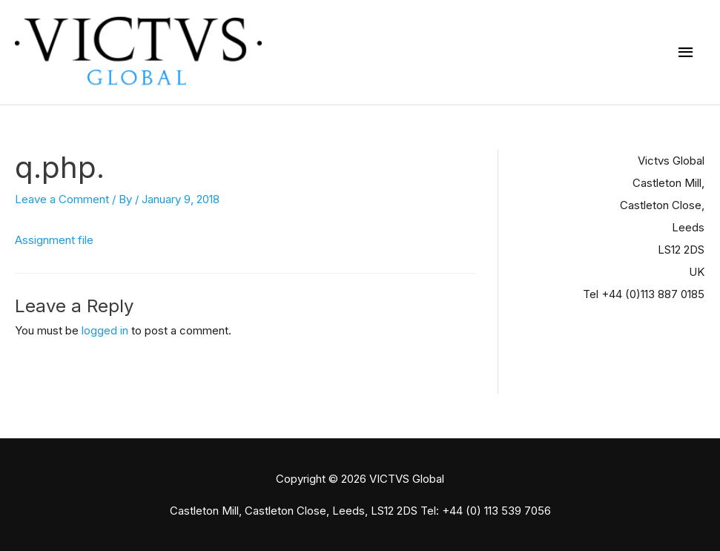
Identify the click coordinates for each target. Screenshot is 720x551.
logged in (105, 330)
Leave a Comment (62, 199)
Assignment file (54, 240)
